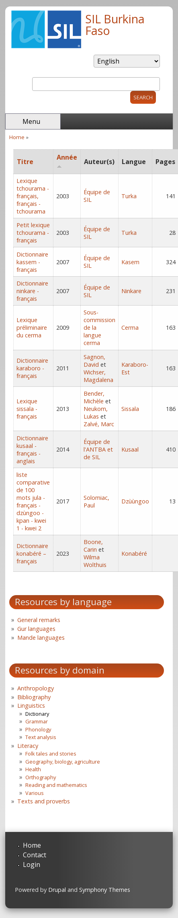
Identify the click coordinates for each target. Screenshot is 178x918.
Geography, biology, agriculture (62, 761)
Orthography (40, 777)
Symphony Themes (104, 889)
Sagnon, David (94, 360)
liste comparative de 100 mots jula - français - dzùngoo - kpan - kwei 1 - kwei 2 (33, 501)
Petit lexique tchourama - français (33, 232)
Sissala (130, 409)
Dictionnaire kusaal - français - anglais (32, 449)
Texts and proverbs (43, 801)
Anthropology (35, 688)
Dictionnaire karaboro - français (32, 368)
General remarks (38, 620)
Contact (34, 854)
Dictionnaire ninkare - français (32, 290)
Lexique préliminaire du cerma (31, 327)
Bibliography (34, 697)
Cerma (130, 327)
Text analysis (40, 737)
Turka (129, 196)
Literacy (27, 746)
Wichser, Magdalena (98, 376)
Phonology (38, 729)
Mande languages (41, 637)
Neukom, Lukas (96, 412)
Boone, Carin (93, 545)
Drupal (57, 889)
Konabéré (134, 553)
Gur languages (36, 629)
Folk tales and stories (50, 753)
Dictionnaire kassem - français (32, 262)
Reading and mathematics (56, 785)
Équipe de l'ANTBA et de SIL (98, 449)
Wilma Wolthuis (95, 561)
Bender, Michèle (94, 397)
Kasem (130, 262)
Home (17, 137)
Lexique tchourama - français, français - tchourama (32, 196)
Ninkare (131, 291)
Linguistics (31, 705)
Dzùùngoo (135, 501)
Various (34, 793)
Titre (25, 161)
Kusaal (130, 449)
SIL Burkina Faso (115, 24)
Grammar (36, 721)
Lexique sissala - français (26, 408)
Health (33, 769)
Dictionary (37, 713)
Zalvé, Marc (99, 424)
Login (31, 864)
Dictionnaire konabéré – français (32, 553)
